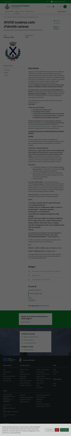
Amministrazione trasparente (43, 395)
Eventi (54, 385)
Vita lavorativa (39, 387)
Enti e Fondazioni (7, 378)
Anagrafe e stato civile (25, 374)
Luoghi (54, 383)
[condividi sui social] (56, 21)
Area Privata (6, 423)
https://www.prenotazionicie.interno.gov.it (40, 126)
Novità (17, 11)
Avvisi (54, 374)
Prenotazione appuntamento (26, 397)
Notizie (54, 369)
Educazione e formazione (25, 385)
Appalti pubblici (23, 376)
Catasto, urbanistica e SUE (26, 381)
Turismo (38, 385)
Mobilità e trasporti (40, 376)
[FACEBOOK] (52, 6)
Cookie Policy (39, 399)
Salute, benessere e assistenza (43, 378)
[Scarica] (46, 271)
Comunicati (55, 372)
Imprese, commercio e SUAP (42, 374)
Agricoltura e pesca (24, 369)
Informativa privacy (40, 397)
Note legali (38, 402)
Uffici (4, 369)
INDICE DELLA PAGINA (13, 66)
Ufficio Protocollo (7, 405)
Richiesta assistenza (24, 402)
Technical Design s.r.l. (12, 432)
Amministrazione (9, 11)
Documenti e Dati (7, 381)
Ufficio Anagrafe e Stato (36, 293)
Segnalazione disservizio (25, 399)
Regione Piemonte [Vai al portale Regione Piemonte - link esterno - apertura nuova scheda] (8, 1)
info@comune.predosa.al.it (9, 408)
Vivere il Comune (29, 11)
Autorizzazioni (23, 378)
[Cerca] (65, 6)
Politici (4, 374)
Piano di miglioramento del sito (43, 406)
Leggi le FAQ (22, 395)
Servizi (22, 11)
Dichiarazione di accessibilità (42, 404)
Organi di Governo (7, 372)
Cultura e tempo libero (25, 383)
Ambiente (22, 372)
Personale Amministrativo (9, 376)
